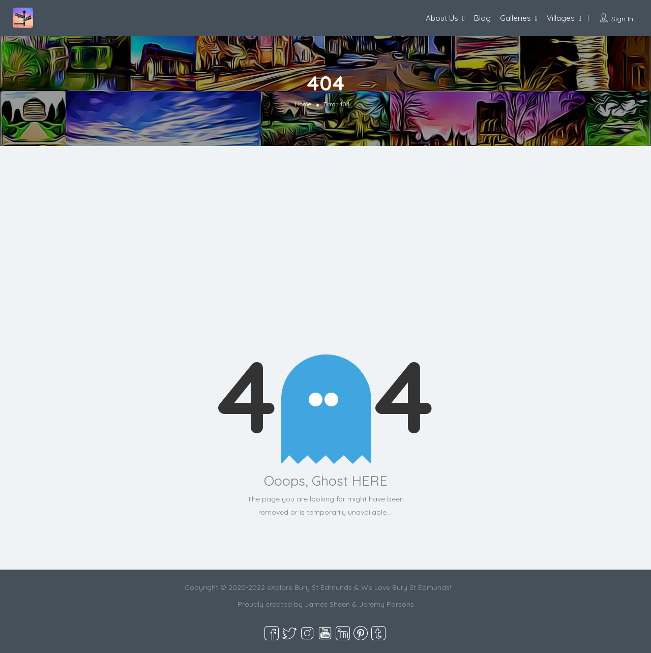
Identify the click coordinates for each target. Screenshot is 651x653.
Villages (561, 18)
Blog (482, 18)
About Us (442, 18)
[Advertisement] (325, 253)
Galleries (515, 18)
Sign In (622, 18)
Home (303, 104)
